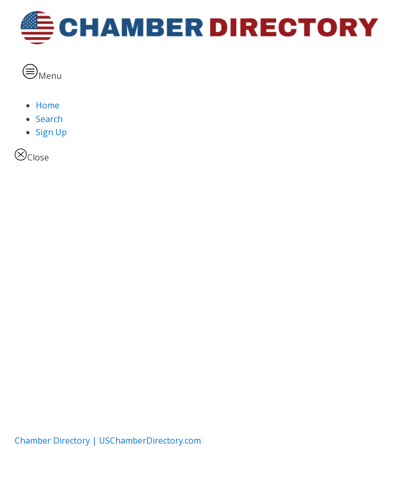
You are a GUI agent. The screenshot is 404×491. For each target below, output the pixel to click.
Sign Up (51, 132)
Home (47, 105)
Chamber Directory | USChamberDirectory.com (108, 440)
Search (49, 119)
